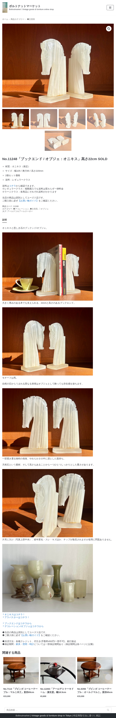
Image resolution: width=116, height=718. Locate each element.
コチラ (12, 186)
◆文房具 (31, 19)
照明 (25, 644)
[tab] (4, 220)
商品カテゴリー (17, 19)
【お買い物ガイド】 (28, 200)
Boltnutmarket (23, 715)
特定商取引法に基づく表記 (86, 715)
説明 (4, 219)
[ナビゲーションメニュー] (110, 7)
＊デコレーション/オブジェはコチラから (23, 626)
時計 (31, 644)
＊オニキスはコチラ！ (13, 614)
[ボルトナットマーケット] (28, 7)
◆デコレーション (21, 209)
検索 (108, 710)
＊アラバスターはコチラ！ (15, 617)
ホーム (5, 19)
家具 (18, 644)
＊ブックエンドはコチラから (17, 623)
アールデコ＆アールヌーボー (20, 211)
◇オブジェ (44, 209)
